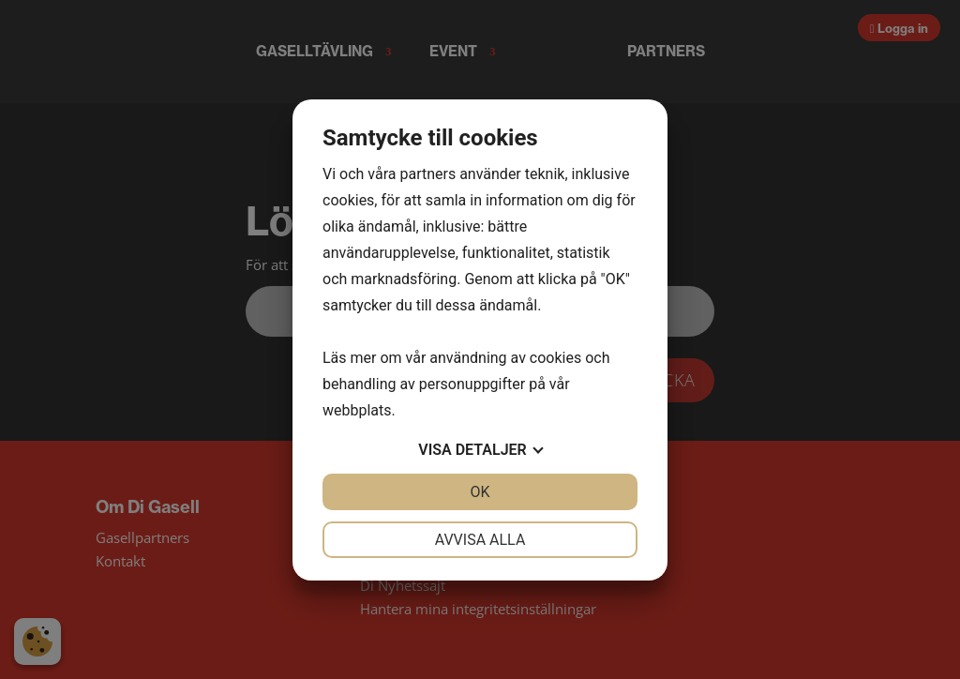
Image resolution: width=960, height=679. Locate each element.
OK (479, 492)
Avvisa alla (480, 540)
